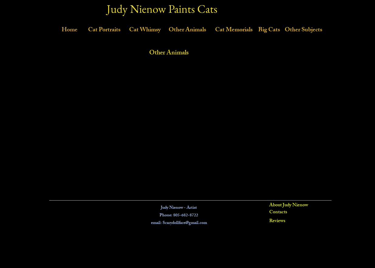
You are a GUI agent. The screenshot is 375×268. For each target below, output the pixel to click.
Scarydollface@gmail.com (185, 223)
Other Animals (169, 53)
